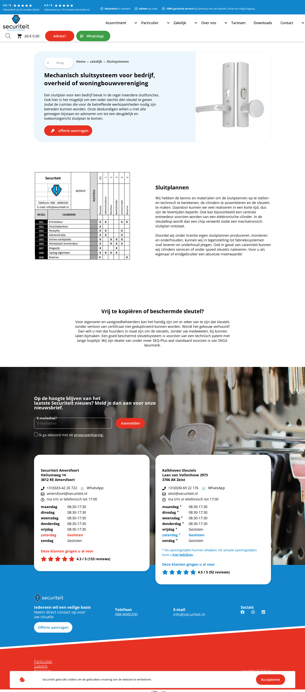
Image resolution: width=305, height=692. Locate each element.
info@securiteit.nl (189, 611)
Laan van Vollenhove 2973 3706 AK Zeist (185, 473)
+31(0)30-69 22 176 (183, 484)
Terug (60, 59)
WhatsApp (287, 26)
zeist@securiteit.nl (183, 490)
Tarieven (138, 26)
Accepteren (270, 679)
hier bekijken (183, 551)
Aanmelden (130, 419)
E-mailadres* (47, 414)
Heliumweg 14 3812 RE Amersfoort (58, 473)
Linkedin (263, 611)
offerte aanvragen (73, 127)
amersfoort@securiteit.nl (67, 490)
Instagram (253, 611)
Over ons (118, 26)
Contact (182, 26)
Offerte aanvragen (53, 624)
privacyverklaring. (89, 431)
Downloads (160, 26)
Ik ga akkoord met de (71, 431)
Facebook (243, 611)
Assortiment (52, 26)
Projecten (42, 667)
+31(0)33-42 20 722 (62, 484)
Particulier (77, 26)
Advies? (251, 26)
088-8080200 (126, 611)
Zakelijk (98, 26)
